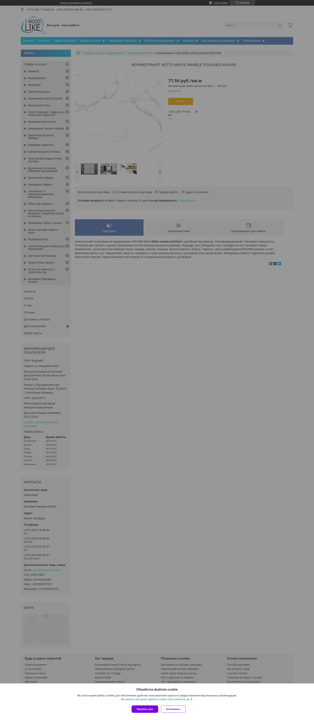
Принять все (145, 709)
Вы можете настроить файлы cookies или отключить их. (155, 700)
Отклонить (174, 709)
